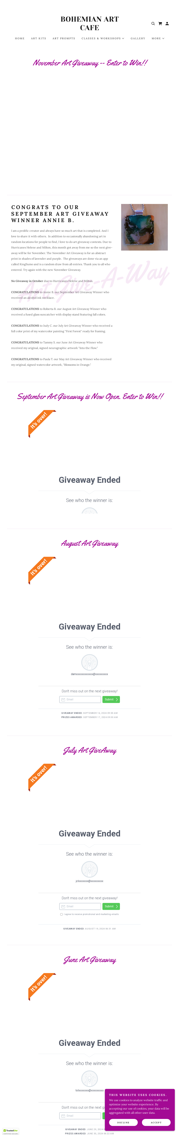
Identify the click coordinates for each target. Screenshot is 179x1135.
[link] (89, 29)
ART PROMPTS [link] (64, 38)
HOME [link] (20, 38)
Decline (123, 1122)
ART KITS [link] (38, 38)
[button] (167, 23)
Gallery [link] (138, 38)
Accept (156, 1122)
